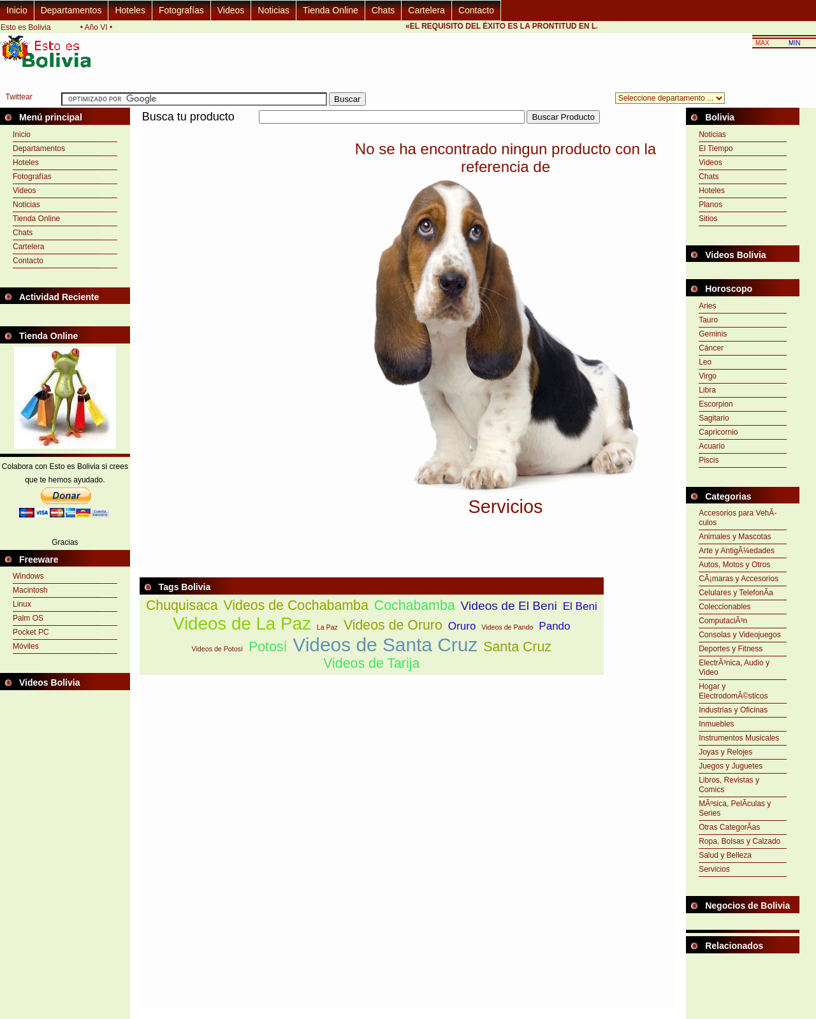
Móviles (26, 646)
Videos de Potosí (217, 649)
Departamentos (71, 10)
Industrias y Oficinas (733, 709)
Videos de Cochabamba (295, 605)
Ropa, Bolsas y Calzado (739, 841)
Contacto (476, 10)
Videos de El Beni (509, 605)
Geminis (713, 333)
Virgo (708, 376)
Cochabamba (414, 605)
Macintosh (30, 590)
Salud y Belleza (725, 855)
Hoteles (130, 10)
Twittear (19, 96)
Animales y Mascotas (735, 536)
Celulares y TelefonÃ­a (736, 592)
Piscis (708, 460)
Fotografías (181, 10)
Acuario (712, 446)
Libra (707, 390)
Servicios (714, 869)
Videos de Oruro (393, 625)
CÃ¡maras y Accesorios (738, 578)
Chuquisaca (182, 605)
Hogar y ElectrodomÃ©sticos (733, 691)
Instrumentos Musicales (739, 738)
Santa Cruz (517, 646)
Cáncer (711, 347)
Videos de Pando (507, 627)
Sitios (708, 218)
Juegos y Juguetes (730, 766)
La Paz (327, 627)
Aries (707, 305)
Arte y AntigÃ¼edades (737, 550)
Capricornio (718, 432)
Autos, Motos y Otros (734, 564)
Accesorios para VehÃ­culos (737, 518)
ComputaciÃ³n (723, 620)
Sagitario (714, 418)
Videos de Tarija (371, 663)
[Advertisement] (372, 131)
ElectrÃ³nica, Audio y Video (734, 667)
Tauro (708, 319)
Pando (554, 626)
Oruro (462, 626)
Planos (710, 204)
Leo (705, 362)
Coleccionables (724, 606)
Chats (383, 10)
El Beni (580, 606)
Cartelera (426, 10)
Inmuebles (716, 723)
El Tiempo (715, 148)
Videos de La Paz (242, 623)
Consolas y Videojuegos (740, 634)
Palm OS (28, 618)
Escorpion (715, 404)
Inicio (16, 10)
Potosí (268, 646)
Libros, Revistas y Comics (729, 785)
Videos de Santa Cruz (385, 644)
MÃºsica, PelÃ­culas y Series (735, 808)
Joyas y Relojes (725, 752)
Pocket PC (31, 632)
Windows (28, 576)
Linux (22, 604)
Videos (231, 10)
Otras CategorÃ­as (729, 827)
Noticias (273, 10)
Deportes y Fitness (730, 648)
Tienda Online (330, 10)
